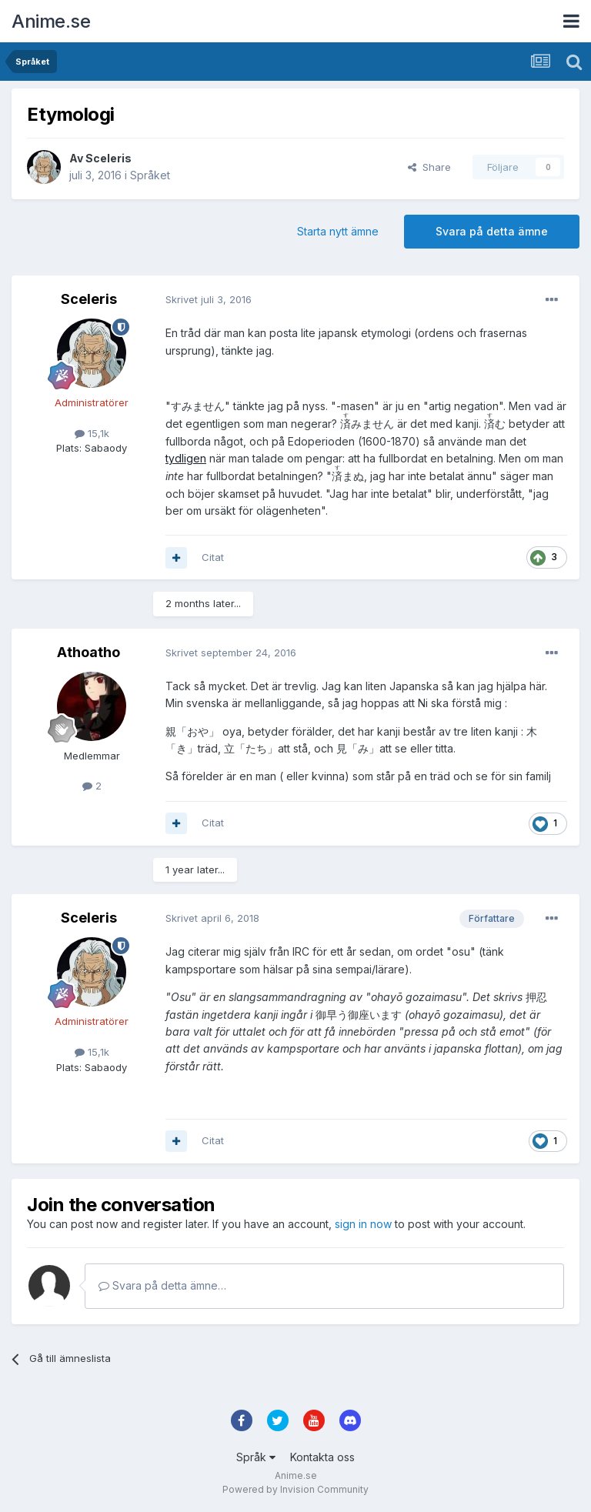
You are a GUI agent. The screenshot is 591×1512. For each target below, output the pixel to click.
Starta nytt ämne (338, 231)
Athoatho (88, 652)
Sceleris (108, 158)
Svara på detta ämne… (162, 1285)
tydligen (185, 458)
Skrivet (208, 299)
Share (429, 167)
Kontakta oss (322, 1457)
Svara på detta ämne (492, 231)
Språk (255, 1457)
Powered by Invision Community (295, 1489)
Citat (213, 557)
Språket (150, 175)
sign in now (363, 1223)
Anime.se (51, 21)
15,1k (92, 433)
